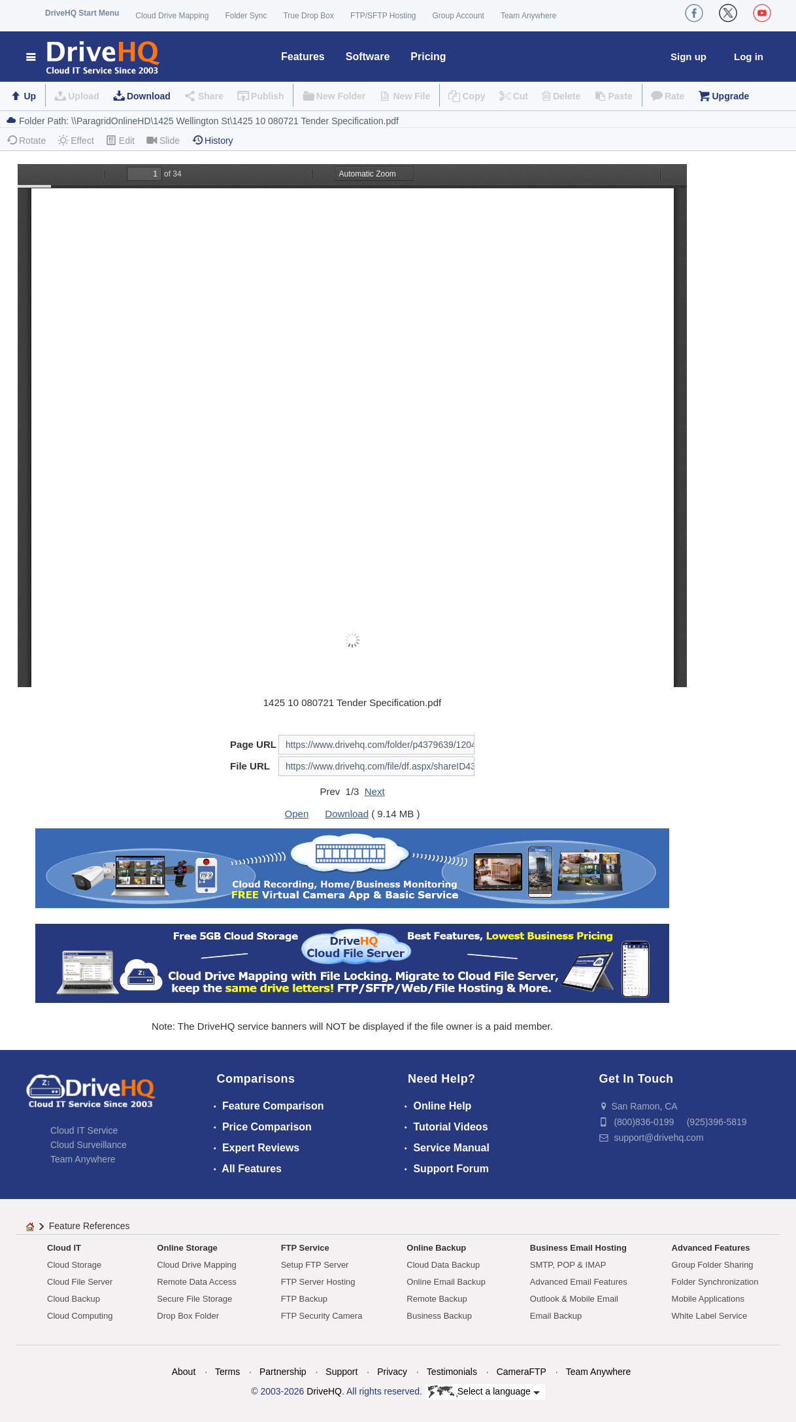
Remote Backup (436, 1299)
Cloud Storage (74, 1265)
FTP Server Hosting (318, 1282)
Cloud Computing (79, 1316)
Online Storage (187, 1248)
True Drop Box (308, 15)
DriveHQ (324, 1391)
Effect (76, 140)
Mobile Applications (708, 1299)
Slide (163, 140)
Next (375, 791)
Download (149, 96)
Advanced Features (711, 1248)
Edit (120, 140)
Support (341, 1371)
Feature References (89, 1226)
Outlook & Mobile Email (574, 1299)
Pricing (428, 56)
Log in (748, 56)
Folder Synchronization (715, 1282)
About (184, 1371)
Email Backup (556, 1316)
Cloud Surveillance (88, 1145)
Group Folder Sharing (713, 1265)
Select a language (484, 1391)
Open (297, 813)
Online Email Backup (446, 1282)
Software (368, 56)
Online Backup (436, 1248)
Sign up (688, 56)
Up (30, 96)
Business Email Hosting (578, 1248)
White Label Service (710, 1316)
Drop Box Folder (188, 1316)
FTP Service (305, 1248)
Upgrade (730, 96)
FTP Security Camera (322, 1316)
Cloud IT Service (84, 1130)
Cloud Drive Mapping (171, 15)
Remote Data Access (196, 1282)
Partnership (283, 1371)
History (212, 140)
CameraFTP (521, 1371)
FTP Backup (304, 1299)
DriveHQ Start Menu (82, 13)
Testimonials (452, 1371)
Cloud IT (64, 1248)
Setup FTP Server (315, 1265)
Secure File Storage (194, 1299)
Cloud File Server (79, 1282)
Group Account (458, 15)
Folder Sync (246, 15)
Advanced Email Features (578, 1282)
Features (303, 56)
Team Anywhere (528, 15)
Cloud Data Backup (443, 1265)
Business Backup (439, 1316)
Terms (227, 1371)
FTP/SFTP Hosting (383, 15)
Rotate (26, 140)
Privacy (392, 1371)
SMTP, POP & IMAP (568, 1265)
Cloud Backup (73, 1299)
